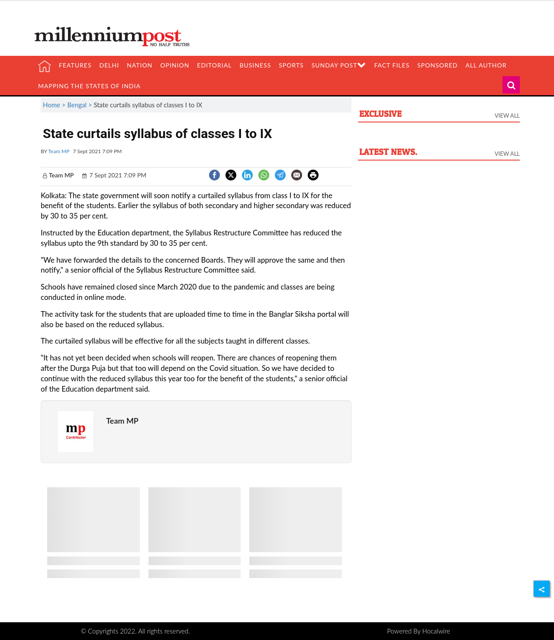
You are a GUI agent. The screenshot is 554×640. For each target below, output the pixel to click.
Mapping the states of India (89, 86)
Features (75, 65)
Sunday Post (339, 65)
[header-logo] (115, 36)
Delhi (109, 65)
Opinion (174, 65)
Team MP (58, 151)
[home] (44, 66)
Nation (139, 65)
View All (507, 115)
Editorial (214, 65)
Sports (291, 65)
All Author (485, 65)
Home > (55, 105)
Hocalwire (436, 631)
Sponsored (437, 65)
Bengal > (80, 105)
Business (255, 65)
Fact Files (391, 65)
